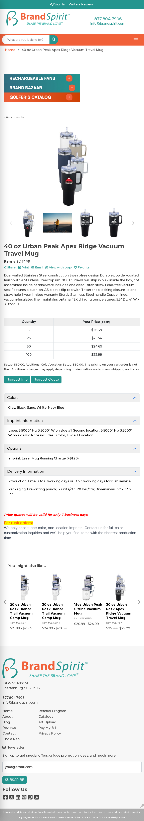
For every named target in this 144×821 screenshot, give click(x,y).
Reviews (9, 728)
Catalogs (45, 716)
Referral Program (52, 711)
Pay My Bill (47, 728)
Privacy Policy (49, 733)
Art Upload (47, 722)
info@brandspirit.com (108, 23)
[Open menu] (136, 40)
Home (7, 711)
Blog (6, 722)
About (7, 716)
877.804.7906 (108, 18)
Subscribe (14, 780)
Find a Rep (11, 739)
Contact (9, 733)
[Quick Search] (26, 39)
